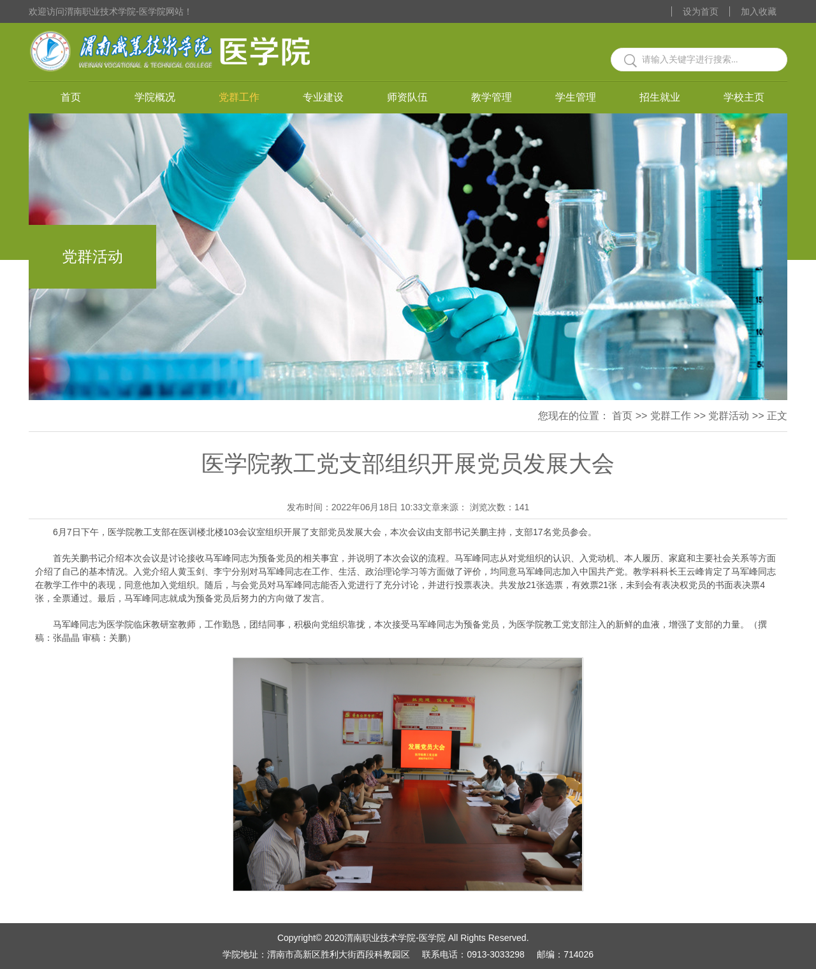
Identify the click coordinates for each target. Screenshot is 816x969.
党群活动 (728, 415)
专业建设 (323, 97)
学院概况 (155, 97)
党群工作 (239, 97)
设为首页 (700, 11)
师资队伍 (407, 97)
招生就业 (659, 97)
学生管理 (575, 97)
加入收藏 (758, 11)
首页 (71, 97)
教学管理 (491, 97)
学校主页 (744, 97)
